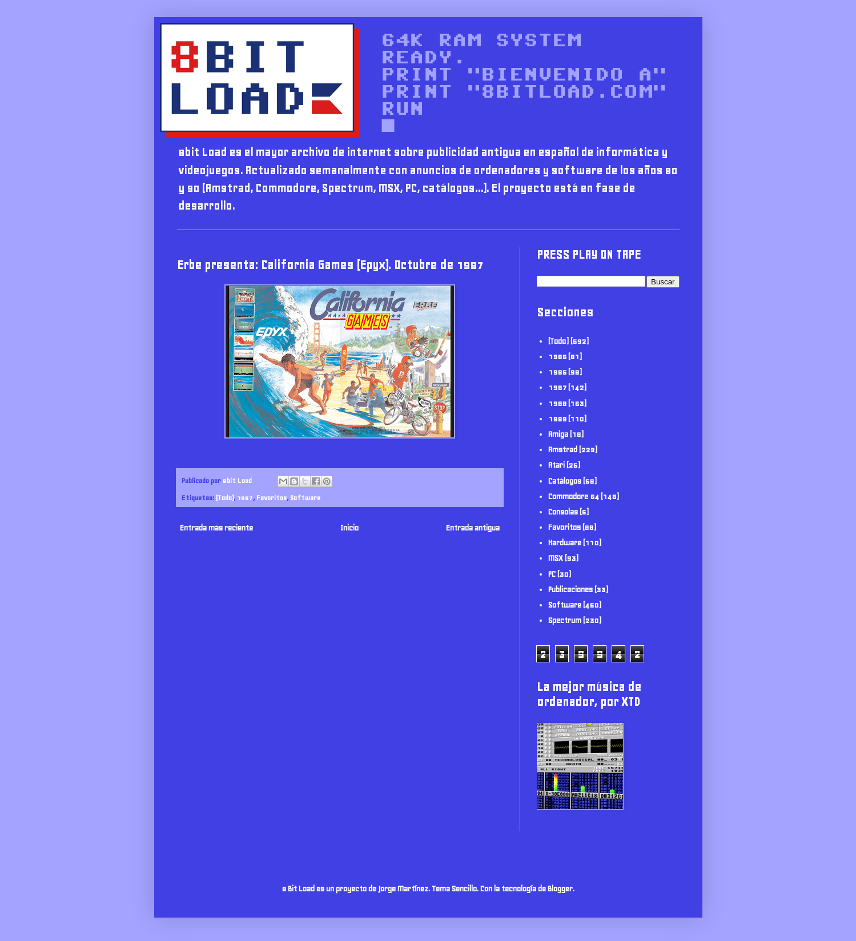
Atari (556, 465)
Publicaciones (570, 589)
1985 (557, 356)
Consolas (563, 512)
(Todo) (225, 497)
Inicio (349, 528)
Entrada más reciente (216, 528)
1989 (557, 419)
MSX (555, 558)
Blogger (560, 889)
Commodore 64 (573, 496)
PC (552, 574)
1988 (557, 403)
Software (305, 497)
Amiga (558, 434)
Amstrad (562, 450)
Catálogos (564, 481)
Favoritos (271, 497)
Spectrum (564, 620)
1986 (557, 372)
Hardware (564, 543)
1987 (245, 497)
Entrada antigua (473, 528)
